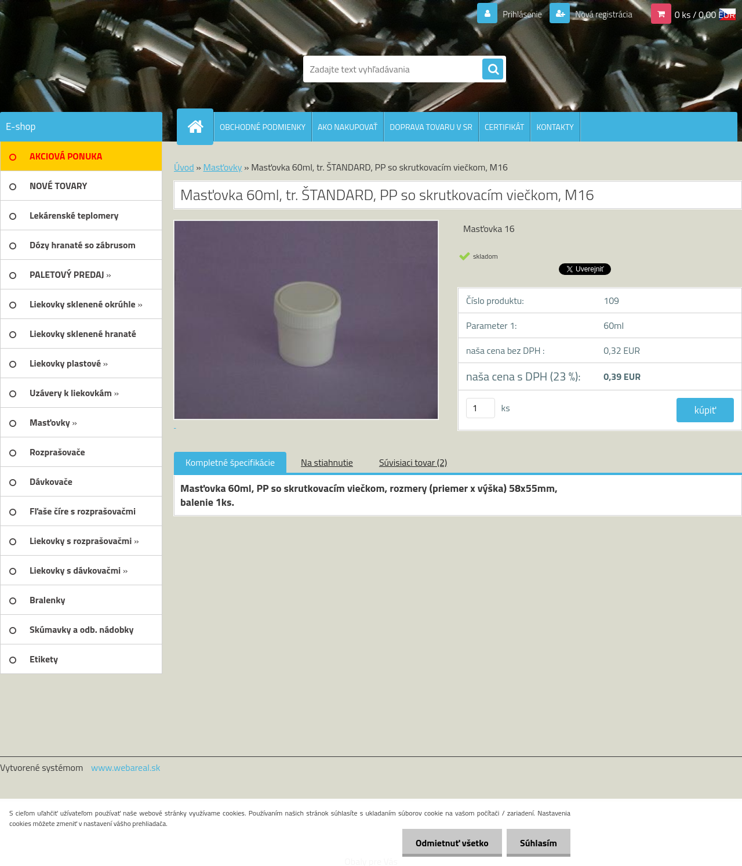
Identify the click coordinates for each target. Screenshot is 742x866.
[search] (492, 70)
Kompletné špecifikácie (230, 462)
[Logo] (79, 69)
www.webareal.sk (126, 767)
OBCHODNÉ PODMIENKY (262, 127)
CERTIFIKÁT (504, 127)
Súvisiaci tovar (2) (413, 462)
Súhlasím (537, 843)
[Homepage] (200, 126)
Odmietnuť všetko (448, 843)
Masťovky (222, 167)
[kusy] (480, 408)
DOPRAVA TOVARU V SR (431, 127)
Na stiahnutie (327, 462)
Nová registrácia (600, 14)
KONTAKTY (554, 127)
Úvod (184, 167)
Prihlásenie (515, 14)
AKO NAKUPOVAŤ (347, 127)
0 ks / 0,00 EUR (705, 14)
